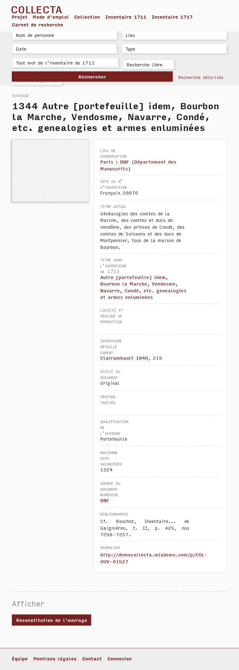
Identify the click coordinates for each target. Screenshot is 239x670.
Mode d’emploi (51, 17)
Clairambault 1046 (124, 358)
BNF (104, 500)
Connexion (119, 658)
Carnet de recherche (37, 24)
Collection (87, 17)
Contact (92, 658)
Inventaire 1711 (125, 17)
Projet (19, 17)
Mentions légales (55, 658)
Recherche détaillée (200, 76)
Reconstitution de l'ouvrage (51, 620)
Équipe (20, 658)
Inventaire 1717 (172, 17)
